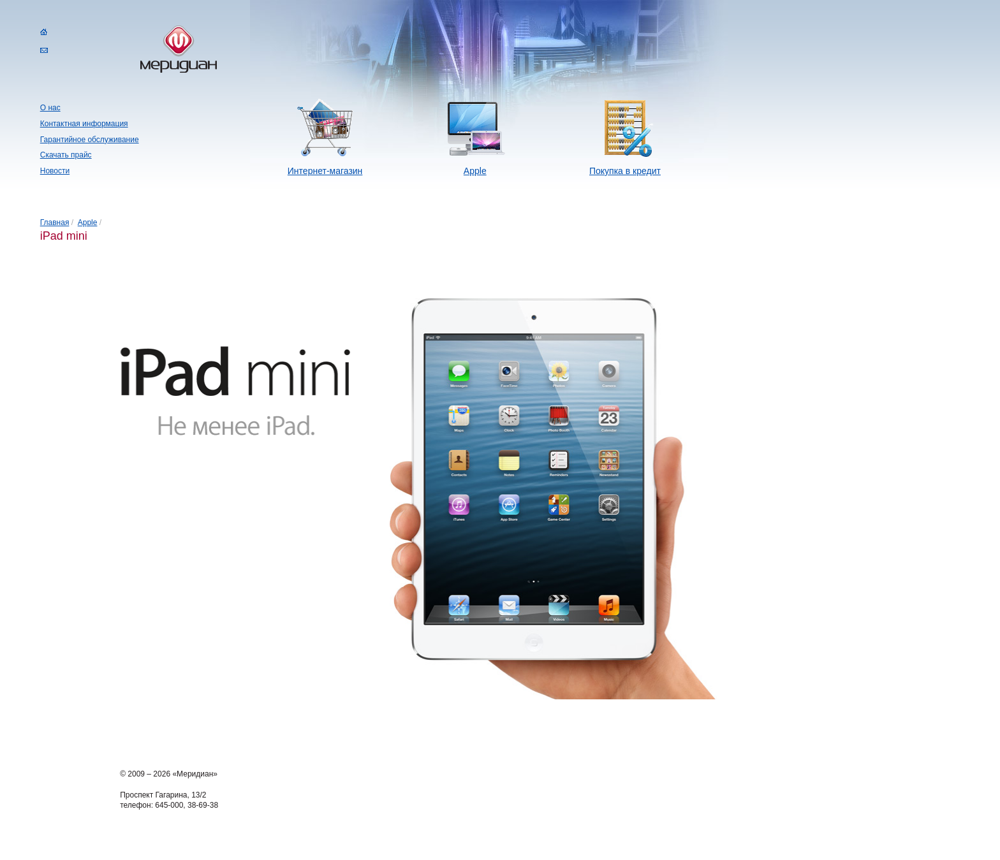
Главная (55, 222)
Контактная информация (84, 123)
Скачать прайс (66, 154)
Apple (475, 171)
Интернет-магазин (325, 171)
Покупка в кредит (625, 171)
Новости (55, 170)
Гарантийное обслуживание (89, 139)
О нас (50, 107)
